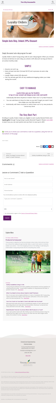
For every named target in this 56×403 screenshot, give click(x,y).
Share (50, 9)
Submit (7, 218)
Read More (20, 290)
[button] (9, 262)
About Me (28, 355)
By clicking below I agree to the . (21, 213)
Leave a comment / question (46, 46)
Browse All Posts (8, 9)
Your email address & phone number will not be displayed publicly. (20, 195)
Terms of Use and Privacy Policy (29, 213)
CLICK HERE (49, 120)
